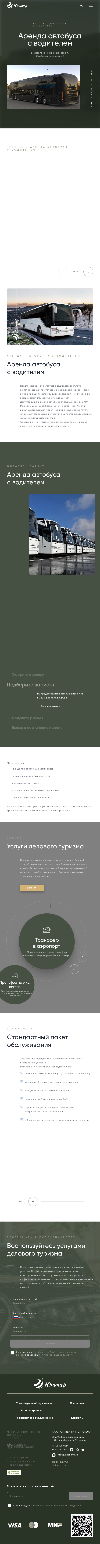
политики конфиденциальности (56, 1355)
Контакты (77, 1417)
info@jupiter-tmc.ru (67, 1454)
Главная (16, 147)
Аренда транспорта (34, 1410)
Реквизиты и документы (19, 1465)
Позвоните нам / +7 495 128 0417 (91, 86)
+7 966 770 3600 (60, 1449)
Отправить (50, 1343)
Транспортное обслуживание (34, 1417)
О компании (77, 1403)
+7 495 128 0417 (60, 1445)
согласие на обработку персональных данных (56, 1505)
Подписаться (80, 1496)
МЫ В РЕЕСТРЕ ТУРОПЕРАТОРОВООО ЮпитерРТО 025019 (24, 1435)
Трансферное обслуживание (34, 1403)
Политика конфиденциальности (24, 1461)
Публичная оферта (17, 1457)
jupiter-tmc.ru (59, 1465)
